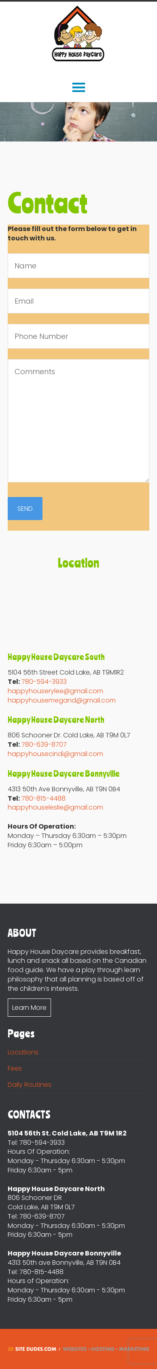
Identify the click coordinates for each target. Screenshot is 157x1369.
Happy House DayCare (78, 34)
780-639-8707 (44, 744)
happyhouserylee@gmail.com (55, 691)
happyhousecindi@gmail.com (55, 753)
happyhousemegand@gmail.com (62, 700)
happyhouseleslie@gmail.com (55, 807)
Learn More (29, 1007)
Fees (15, 1068)
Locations (23, 1052)
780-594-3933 (44, 681)
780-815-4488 (43, 798)
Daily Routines (29, 1084)
